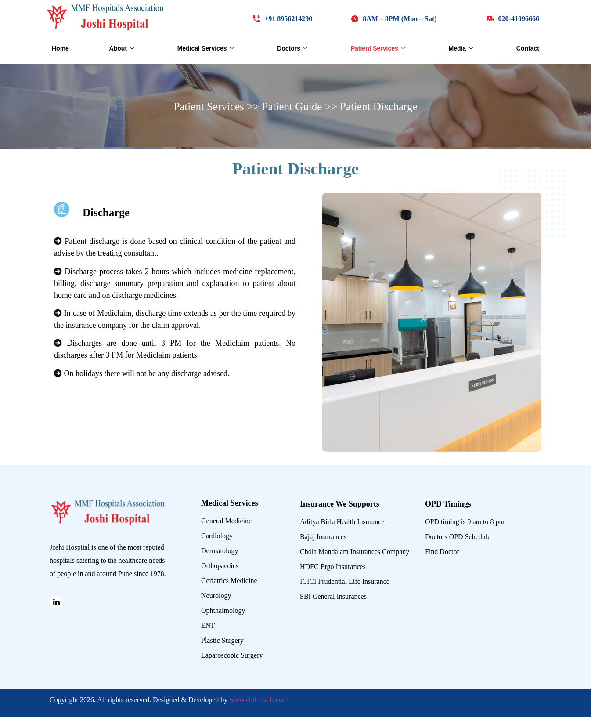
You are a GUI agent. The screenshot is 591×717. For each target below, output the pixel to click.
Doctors (292, 48)
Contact (527, 48)
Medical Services (205, 48)
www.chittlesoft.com (258, 699)
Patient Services (378, 48)
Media (460, 48)
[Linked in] (56, 601)
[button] (394, 18)
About (121, 48)
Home (60, 48)
